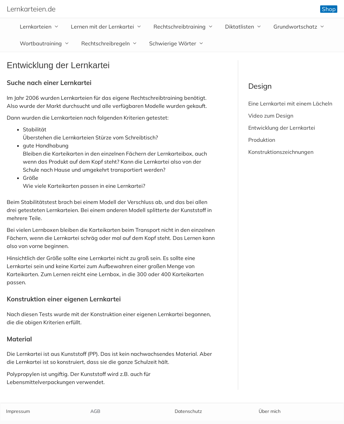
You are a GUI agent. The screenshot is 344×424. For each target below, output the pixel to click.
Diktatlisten (232, 26)
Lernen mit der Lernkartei (99, 26)
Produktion (261, 139)
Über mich (270, 411)
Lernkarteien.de (31, 8)
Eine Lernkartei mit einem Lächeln (290, 103)
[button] (328, 9)
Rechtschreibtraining (174, 26)
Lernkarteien (34, 26)
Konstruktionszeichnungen (280, 152)
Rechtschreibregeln (102, 43)
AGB (95, 411)
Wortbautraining (40, 43)
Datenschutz (188, 411)
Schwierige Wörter (167, 43)
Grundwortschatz (286, 26)
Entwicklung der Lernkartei (281, 127)
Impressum (18, 411)
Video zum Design (270, 115)
